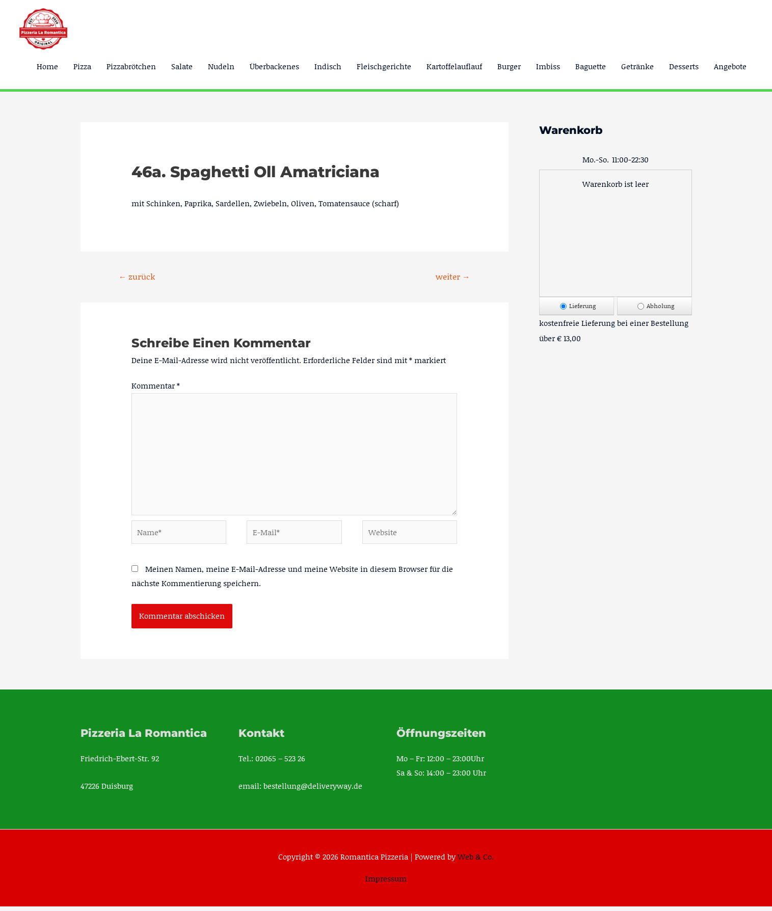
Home (47, 66)
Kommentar (155, 386)
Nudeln (221, 66)
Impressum (386, 883)
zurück (137, 276)
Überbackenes (274, 66)
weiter (452, 276)
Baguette (590, 66)
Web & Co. (476, 861)
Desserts (684, 66)
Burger (509, 66)
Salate (182, 66)
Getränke (637, 66)
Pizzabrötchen (131, 66)
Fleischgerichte (384, 66)
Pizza (82, 66)
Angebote (730, 66)
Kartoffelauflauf (454, 66)
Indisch (327, 66)
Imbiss (548, 66)
